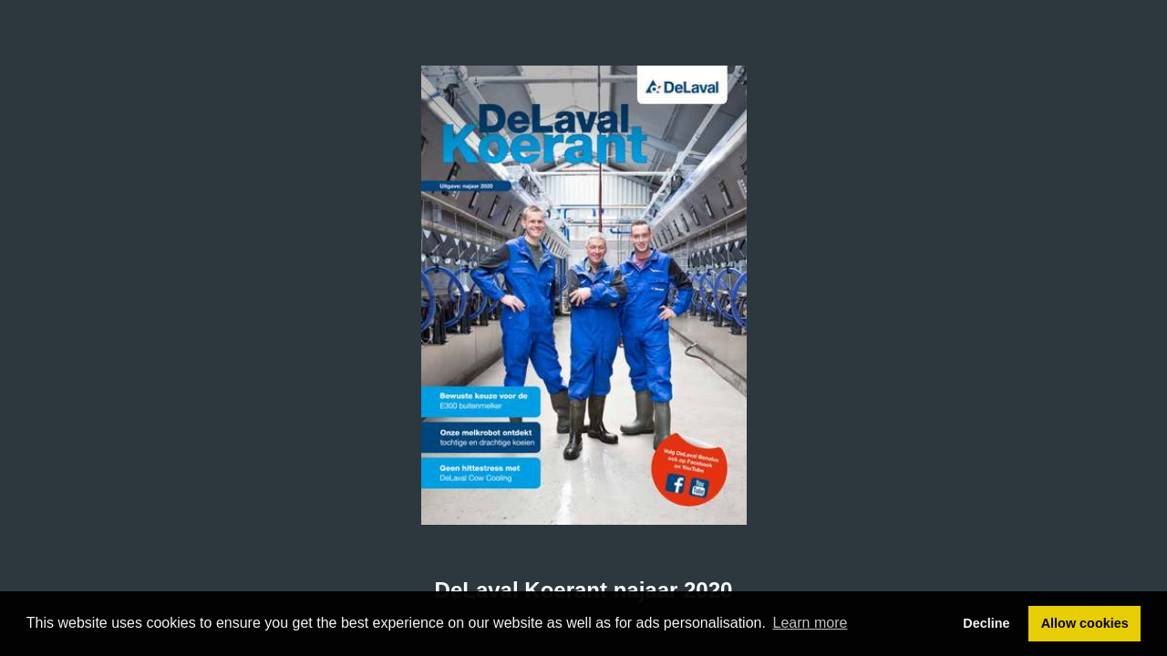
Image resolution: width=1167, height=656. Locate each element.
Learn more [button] (810, 622)
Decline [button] (986, 623)
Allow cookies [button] (1085, 623)
